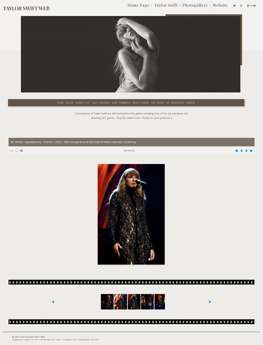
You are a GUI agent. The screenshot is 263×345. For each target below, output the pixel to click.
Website (191, 6)
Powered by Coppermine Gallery (90, 336)
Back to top (40, 336)
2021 (71, 134)
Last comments (95, 92)
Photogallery (166, 6)
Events (61, 134)
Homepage (26, 336)
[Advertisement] (131, 120)
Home (35, 92)
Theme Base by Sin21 (59, 336)
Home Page (109, 6)
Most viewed (115, 92)
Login (43, 92)
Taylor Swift (136, 6)
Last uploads (75, 92)
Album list (57, 92)
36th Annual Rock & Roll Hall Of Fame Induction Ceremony (113, 134)
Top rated (132, 92)
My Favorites (150, 92)
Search (165, 92)
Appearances (46, 134)
